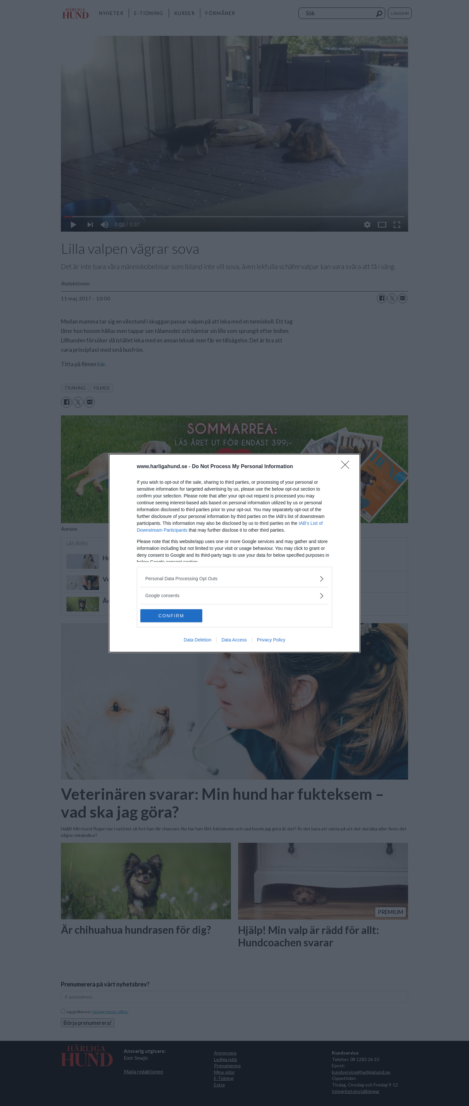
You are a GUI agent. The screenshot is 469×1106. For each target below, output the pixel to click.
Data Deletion (197, 639)
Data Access (234, 639)
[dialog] (234, 553)
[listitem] (234, 578)
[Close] (347, 467)
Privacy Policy (271, 639)
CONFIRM (171, 615)
